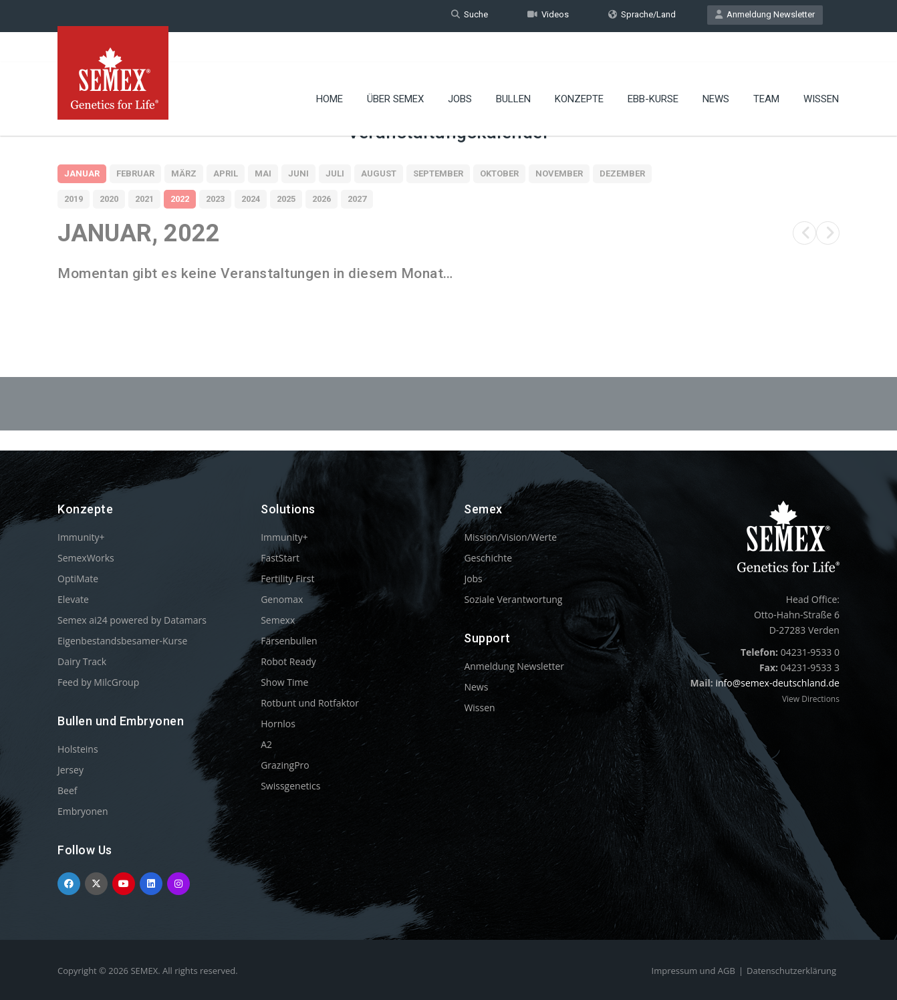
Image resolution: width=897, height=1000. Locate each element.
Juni (298, 173)
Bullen (513, 70)
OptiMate (77, 578)
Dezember (622, 173)
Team (766, 70)
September (438, 173)
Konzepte (579, 70)
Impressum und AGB (693, 971)
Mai (263, 173)
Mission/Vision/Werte (510, 537)
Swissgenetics (290, 785)
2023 (215, 199)
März (184, 173)
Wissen (821, 70)
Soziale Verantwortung (513, 599)
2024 (250, 199)
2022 (179, 199)
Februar (135, 173)
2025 (286, 199)
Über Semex (395, 70)
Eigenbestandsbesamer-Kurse (122, 640)
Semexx (278, 620)
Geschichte (488, 557)
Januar (82, 173)
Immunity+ (81, 537)
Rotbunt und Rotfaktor (310, 703)
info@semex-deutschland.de (777, 682)
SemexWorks (85, 557)
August (378, 173)
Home (329, 70)
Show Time (284, 682)
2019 (73, 199)
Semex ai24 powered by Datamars (132, 620)
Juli (335, 173)
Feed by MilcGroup (98, 682)
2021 (144, 199)
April (225, 173)
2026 (321, 199)
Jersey (70, 769)
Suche (469, 16)
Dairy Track (81, 661)
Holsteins (77, 749)
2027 (357, 199)
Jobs (460, 70)
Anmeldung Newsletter (765, 16)
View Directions (811, 699)
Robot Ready (288, 661)
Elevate (73, 599)
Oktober (499, 173)
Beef (67, 790)
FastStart (280, 557)
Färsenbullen (289, 640)
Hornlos (278, 723)
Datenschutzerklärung (791, 971)
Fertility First (287, 578)
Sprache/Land (642, 16)
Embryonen (82, 811)
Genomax (282, 599)
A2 (266, 744)
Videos (548, 16)
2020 (109, 199)
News (715, 70)
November (559, 173)
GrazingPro (285, 765)
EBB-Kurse (653, 70)
